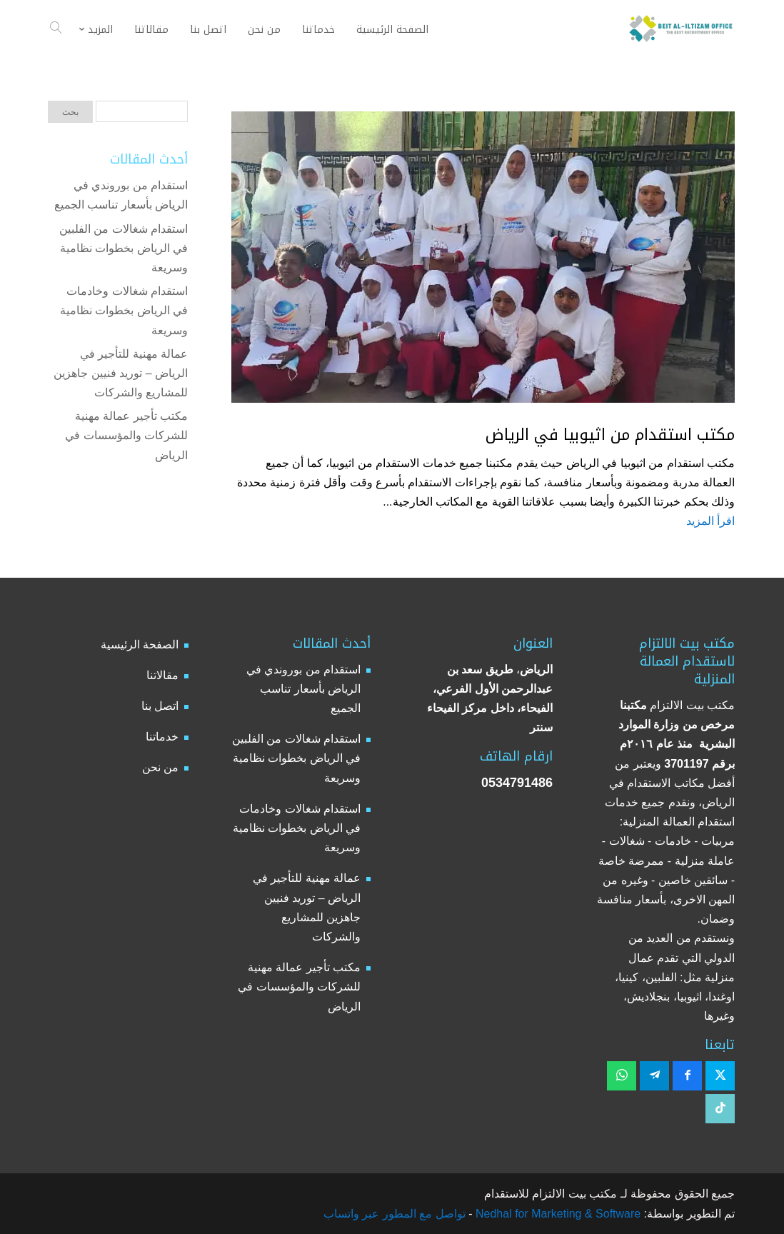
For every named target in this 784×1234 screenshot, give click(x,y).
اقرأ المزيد (710, 521)
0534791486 (517, 783)
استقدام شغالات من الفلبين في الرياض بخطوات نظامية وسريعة (123, 248)
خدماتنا (162, 737)
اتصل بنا (160, 706)
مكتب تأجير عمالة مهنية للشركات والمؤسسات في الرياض (126, 435)
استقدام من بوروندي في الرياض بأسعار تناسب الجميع (303, 688)
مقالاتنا (162, 675)
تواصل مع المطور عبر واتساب (394, 1214)
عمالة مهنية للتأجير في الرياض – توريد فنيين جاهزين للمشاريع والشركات (121, 373)
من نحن (160, 767)
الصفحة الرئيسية (140, 644)
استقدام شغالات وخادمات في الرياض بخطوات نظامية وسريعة (124, 310)
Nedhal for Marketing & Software (557, 1214)
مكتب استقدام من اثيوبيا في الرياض (610, 435)
